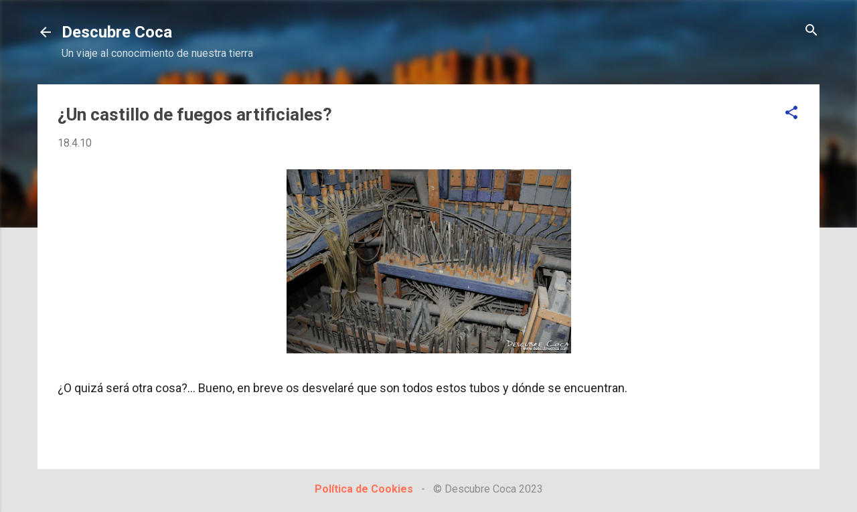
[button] (791, 113)
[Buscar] (811, 31)
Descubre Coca (117, 32)
